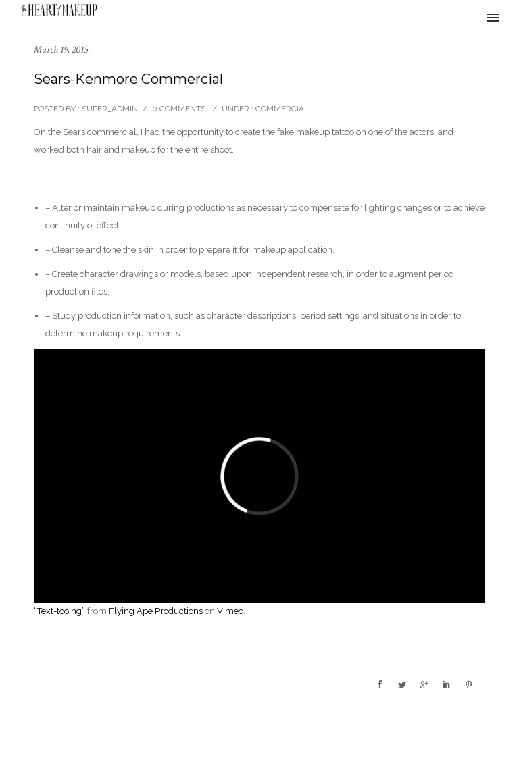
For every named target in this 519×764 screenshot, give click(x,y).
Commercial (281, 108)
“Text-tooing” (59, 611)
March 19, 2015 (61, 49)
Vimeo (230, 611)
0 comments (178, 108)
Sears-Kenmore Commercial (128, 79)
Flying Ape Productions (156, 611)
